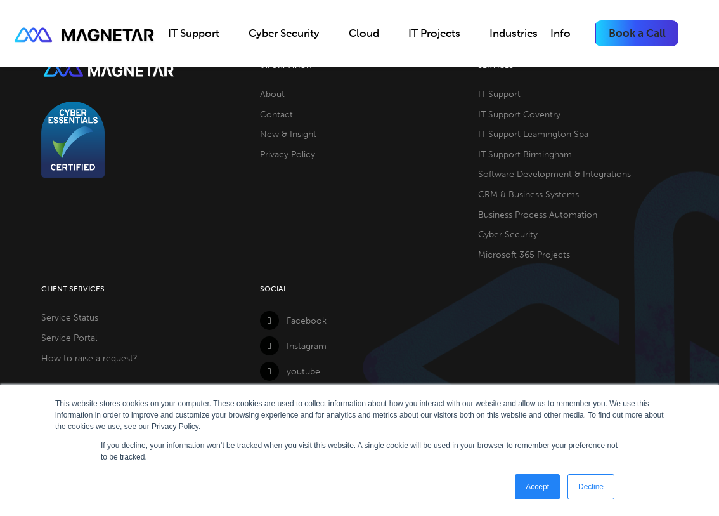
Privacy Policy (287, 154)
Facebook (293, 320)
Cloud (364, 33)
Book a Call (637, 33)
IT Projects (434, 33)
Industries (513, 33)
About (272, 94)
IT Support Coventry (519, 114)
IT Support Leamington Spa (533, 134)
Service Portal (69, 337)
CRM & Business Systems (528, 194)
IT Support (193, 33)
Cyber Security (284, 33)
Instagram (293, 345)
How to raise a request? (89, 358)
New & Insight (288, 134)
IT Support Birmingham (525, 154)
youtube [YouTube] (290, 371)
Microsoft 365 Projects (524, 254)
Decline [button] (591, 486)
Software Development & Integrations (554, 174)
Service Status (69, 317)
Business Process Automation (537, 214)
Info (560, 33)
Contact (276, 114)
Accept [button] (537, 486)
